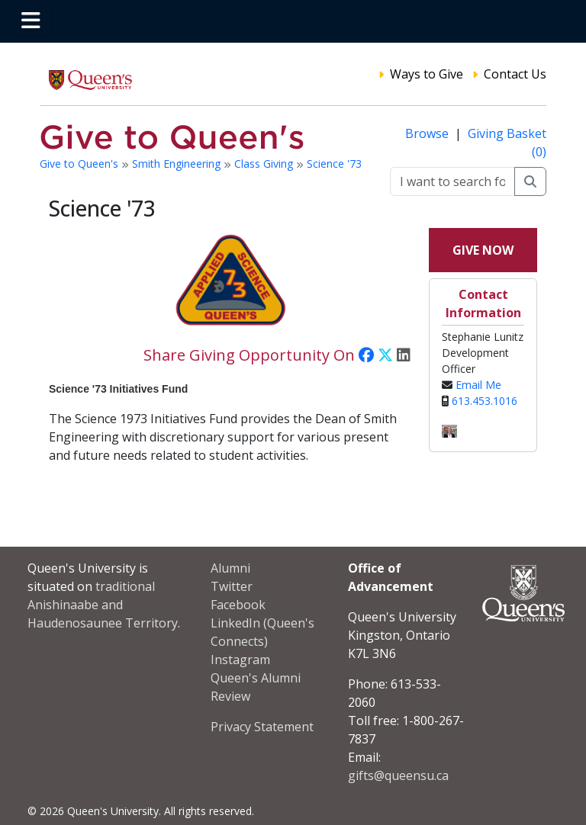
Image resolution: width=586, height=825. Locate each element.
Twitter (232, 586)
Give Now (483, 250)
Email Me (478, 384)
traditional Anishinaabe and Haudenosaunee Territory (102, 604)
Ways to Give (426, 74)
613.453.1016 (484, 400)
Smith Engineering (178, 163)
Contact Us (515, 74)
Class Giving (265, 163)
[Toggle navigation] (30, 21)
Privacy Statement (262, 726)
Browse (428, 133)
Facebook (238, 604)
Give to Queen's (80, 163)
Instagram (240, 659)
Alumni (230, 568)
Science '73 (334, 163)
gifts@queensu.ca (398, 775)
